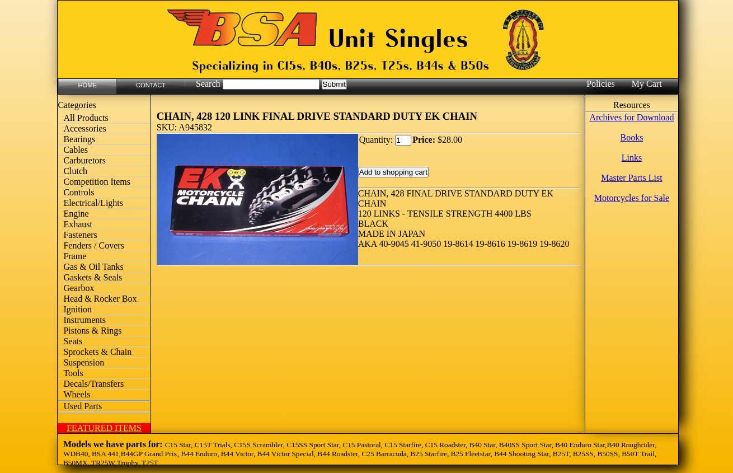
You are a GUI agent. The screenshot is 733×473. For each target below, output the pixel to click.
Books (631, 137)
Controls (78, 192)
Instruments (84, 320)
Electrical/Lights (93, 203)
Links (632, 157)
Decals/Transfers (93, 383)
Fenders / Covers (93, 245)
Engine (75, 213)
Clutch (75, 171)
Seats (72, 341)
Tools (73, 373)
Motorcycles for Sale (631, 198)
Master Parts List (631, 177)
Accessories (84, 128)
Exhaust (77, 224)
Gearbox (78, 288)
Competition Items (96, 181)
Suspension (83, 362)
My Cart (647, 83)
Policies (600, 83)
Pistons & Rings (92, 330)
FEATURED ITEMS (104, 428)
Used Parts (82, 406)
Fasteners (80, 235)
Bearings (79, 139)
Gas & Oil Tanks (93, 266)
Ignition (77, 309)
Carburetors (84, 160)
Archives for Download (631, 117)
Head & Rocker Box (100, 298)
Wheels (76, 394)
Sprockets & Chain (97, 352)
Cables (75, 149)
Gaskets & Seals (92, 277)
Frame (74, 256)
